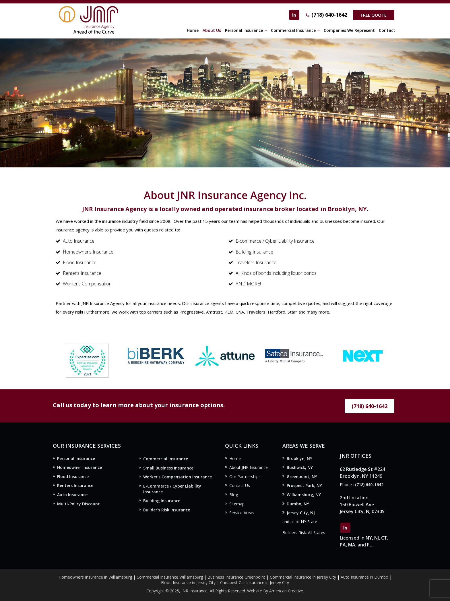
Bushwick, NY (300, 467)
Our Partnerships (245, 476)
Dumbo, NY (298, 504)
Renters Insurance (75, 485)
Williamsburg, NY (304, 494)
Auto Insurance (72, 494)
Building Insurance (161, 500)
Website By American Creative (275, 591)
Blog (233, 494)
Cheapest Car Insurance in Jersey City (254, 582)
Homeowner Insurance (79, 467)
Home (235, 458)
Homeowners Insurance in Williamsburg (95, 577)
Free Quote (374, 15)
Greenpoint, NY (302, 476)
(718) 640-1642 (329, 14)
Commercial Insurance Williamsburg (170, 577)
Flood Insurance (73, 476)
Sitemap (237, 504)
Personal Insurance (76, 458)
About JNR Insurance (248, 467)
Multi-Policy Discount (78, 504)
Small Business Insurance (168, 468)
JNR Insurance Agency (103, 303)
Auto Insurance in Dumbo (364, 577)
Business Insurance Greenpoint (236, 577)
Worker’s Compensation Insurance (177, 477)
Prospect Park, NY (304, 485)
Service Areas (241, 512)
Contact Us (239, 485)
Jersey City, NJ (301, 512)
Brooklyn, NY (299, 458)
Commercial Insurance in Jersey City (303, 577)
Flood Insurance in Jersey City (188, 582)
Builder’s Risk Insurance (166, 510)
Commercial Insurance (165, 458)
